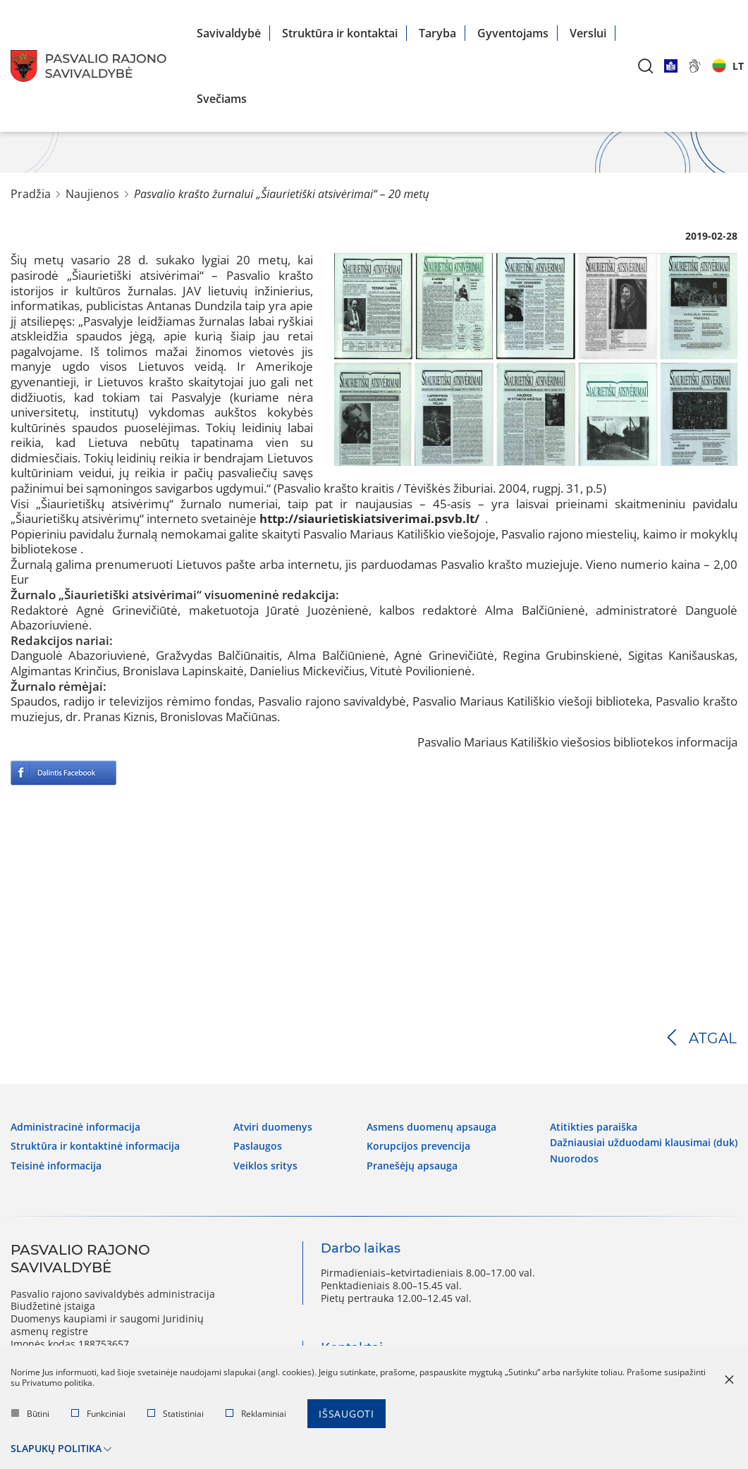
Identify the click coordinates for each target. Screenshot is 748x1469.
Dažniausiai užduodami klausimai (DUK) (643, 1142)
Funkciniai (98, 1413)
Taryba (437, 33)
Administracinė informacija (75, 1127)
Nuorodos (574, 1159)
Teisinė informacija (56, 1166)
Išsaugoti (346, 1413)
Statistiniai (175, 1413)
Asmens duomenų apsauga (431, 1127)
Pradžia (31, 194)
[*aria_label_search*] (646, 66)
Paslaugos (257, 1146)
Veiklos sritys (265, 1166)
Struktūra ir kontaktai (340, 33)
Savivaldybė (229, 33)
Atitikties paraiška (593, 1127)
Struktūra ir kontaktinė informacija (95, 1146)
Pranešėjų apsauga (412, 1166)
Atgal (713, 1038)
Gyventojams (512, 33)
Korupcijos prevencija (418, 1146)
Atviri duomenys (272, 1127)
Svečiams (222, 98)
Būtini (30, 1413)
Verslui (588, 33)
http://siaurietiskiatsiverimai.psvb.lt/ (369, 518)
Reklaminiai (256, 1413)
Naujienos (92, 194)
